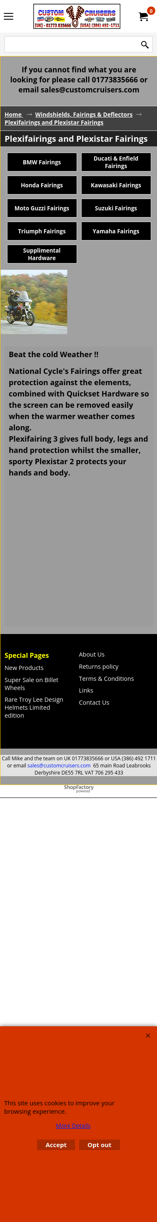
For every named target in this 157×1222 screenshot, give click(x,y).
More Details (73, 1126)
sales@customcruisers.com (58, 765)
